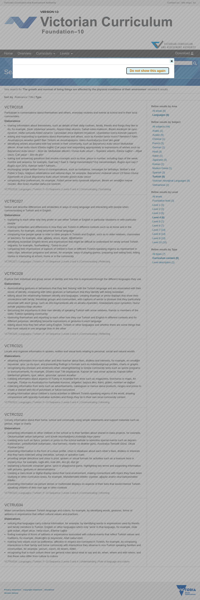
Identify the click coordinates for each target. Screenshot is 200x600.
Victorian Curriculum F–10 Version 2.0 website (60, 84)
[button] (172, 61)
